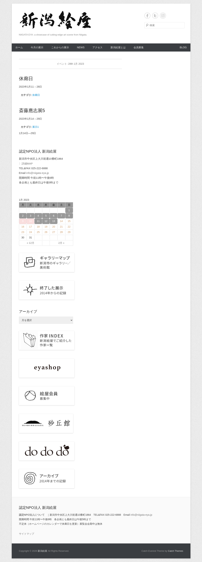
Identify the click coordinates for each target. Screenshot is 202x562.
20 (53, 226)
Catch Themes (175, 551)
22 (69, 226)
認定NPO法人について (32, 514)
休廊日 (36, 95)
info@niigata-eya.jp (37, 173)
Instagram (163, 16)
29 (69, 232)
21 (61, 226)
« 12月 (30, 242)
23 (22, 232)
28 (61, 232)
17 (30, 226)
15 (69, 221)
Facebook (147, 16)
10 (30, 221)
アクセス (97, 47)
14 (61, 221)
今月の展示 (37, 47)
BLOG (183, 47)
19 (46, 226)
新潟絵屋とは (118, 47)
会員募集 (139, 47)
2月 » (61, 242)
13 (53, 221)
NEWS (80, 47)
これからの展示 (60, 47)
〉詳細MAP (26, 163)
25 (38, 232)
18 (38, 226)
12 (46, 221)
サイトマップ (26, 533)
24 (30, 232)
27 (53, 232)
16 (22, 226)
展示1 (35, 126)
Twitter (155, 16)
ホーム (19, 47)
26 (46, 232)
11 (38, 221)
